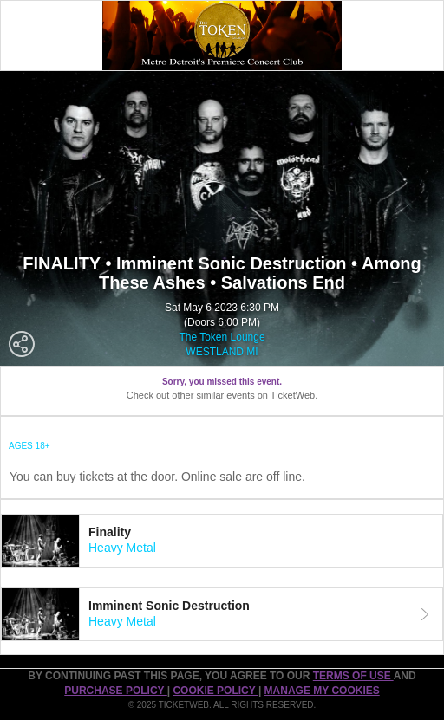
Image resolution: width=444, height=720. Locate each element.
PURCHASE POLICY (115, 690)
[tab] (222, 541)
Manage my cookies (322, 690)
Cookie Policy (215, 690)
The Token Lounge (221, 337)
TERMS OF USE (353, 676)
